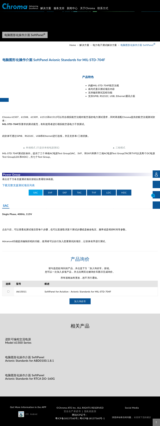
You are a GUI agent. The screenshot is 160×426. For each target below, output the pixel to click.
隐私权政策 (90, 411)
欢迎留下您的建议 (142, 417)
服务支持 (62, 8)
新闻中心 (75, 8)
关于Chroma (90, 8)
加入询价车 (80, 301)
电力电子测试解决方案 (105, 45)
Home (72, 45)
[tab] (36, 193)
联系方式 (106, 8)
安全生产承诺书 (72, 411)
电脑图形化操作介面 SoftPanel (137, 44)
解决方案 (49, 8)
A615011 (21, 291)
